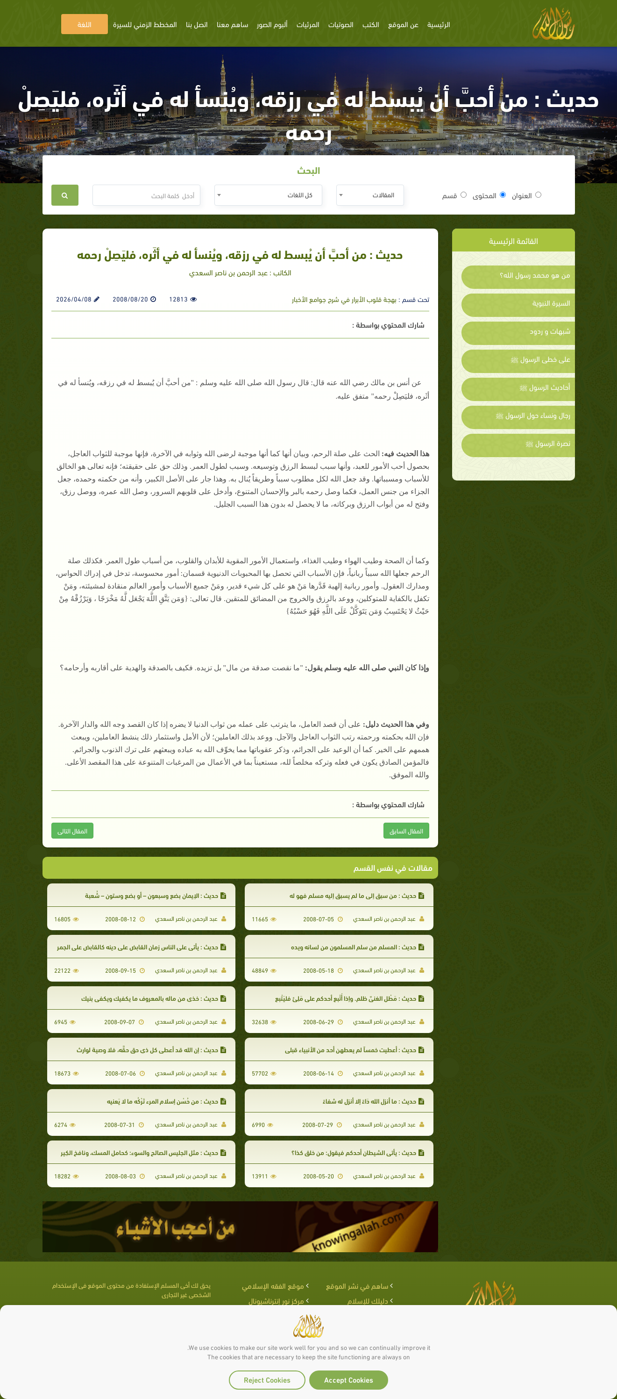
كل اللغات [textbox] (300, 194)
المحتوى (489, 195)
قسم (454, 195)
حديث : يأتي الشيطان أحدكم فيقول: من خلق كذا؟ (357, 1152)
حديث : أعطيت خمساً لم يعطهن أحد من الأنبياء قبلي (354, 1049)
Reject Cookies (267, 1379)
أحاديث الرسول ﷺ (544, 386)
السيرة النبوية (551, 302)
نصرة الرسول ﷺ (547, 442)
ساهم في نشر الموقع (357, 1285)
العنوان (526, 195)
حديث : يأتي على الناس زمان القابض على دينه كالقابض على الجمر (141, 946)
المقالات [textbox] (383, 194)
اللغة (85, 23)
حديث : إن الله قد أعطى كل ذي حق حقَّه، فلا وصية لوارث (151, 1049)
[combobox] (370, 195)
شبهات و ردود (550, 330)
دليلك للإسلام (368, 1300)
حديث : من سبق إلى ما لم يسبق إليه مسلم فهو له (357, 895)
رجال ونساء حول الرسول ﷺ (533, 414)
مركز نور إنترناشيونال (276, 1300)
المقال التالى (72, 830)
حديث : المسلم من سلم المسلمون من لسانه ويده (357, 946)
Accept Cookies (348, 1379)
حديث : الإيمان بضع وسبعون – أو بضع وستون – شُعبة (155, 895)
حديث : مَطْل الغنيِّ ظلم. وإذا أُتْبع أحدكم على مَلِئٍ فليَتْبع (349, 998)
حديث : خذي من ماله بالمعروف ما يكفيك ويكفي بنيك (153, 998)
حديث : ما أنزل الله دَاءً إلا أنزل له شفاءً (373, 1100)
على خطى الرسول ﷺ (540, 358)
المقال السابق (406, 830)
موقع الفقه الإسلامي (273, 1285)
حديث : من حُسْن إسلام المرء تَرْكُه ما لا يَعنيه (166, 1100)
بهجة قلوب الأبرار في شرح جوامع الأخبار (344, 299)
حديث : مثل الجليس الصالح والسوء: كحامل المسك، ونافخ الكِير (143, 1152)
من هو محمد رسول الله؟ (535, 274)
